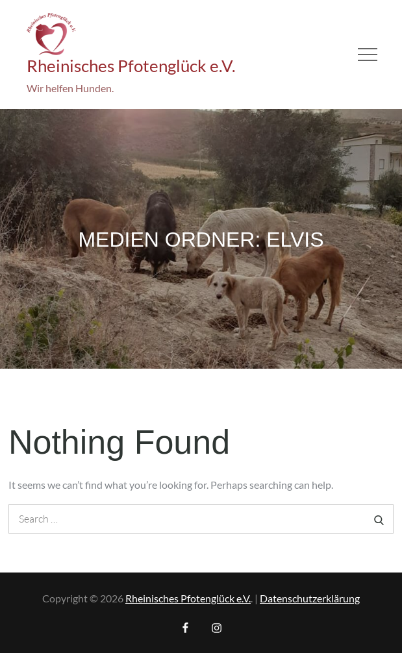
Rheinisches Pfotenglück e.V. (131, 65)
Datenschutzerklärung (310, 598)
